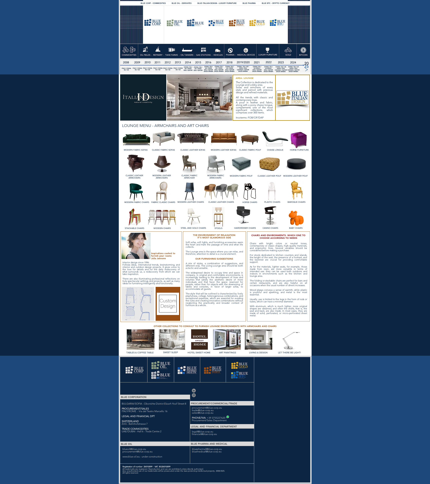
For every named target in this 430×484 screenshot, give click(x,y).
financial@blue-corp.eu (204, 434)
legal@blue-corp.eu (202, 431)
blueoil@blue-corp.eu (134, 449)
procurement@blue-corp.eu (207, 407)
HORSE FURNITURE (299, 150)
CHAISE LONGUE (275, 150)
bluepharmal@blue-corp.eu (207, 449)
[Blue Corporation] (194, 395)
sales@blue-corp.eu (202, 412)
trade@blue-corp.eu (203, 410)
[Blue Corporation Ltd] (194, 391)
